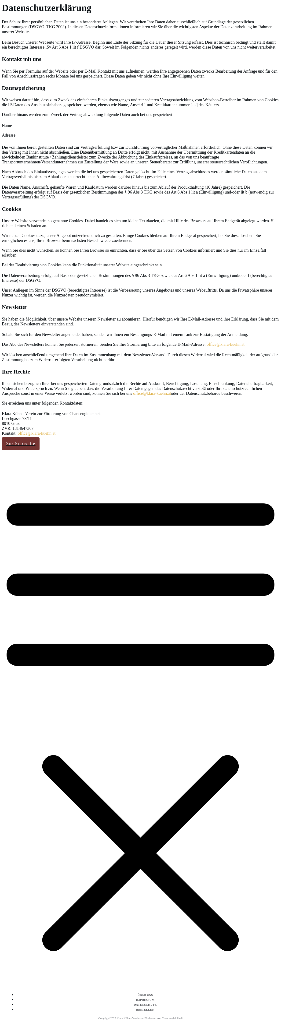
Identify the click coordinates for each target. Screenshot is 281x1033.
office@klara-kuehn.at (226, 344)
